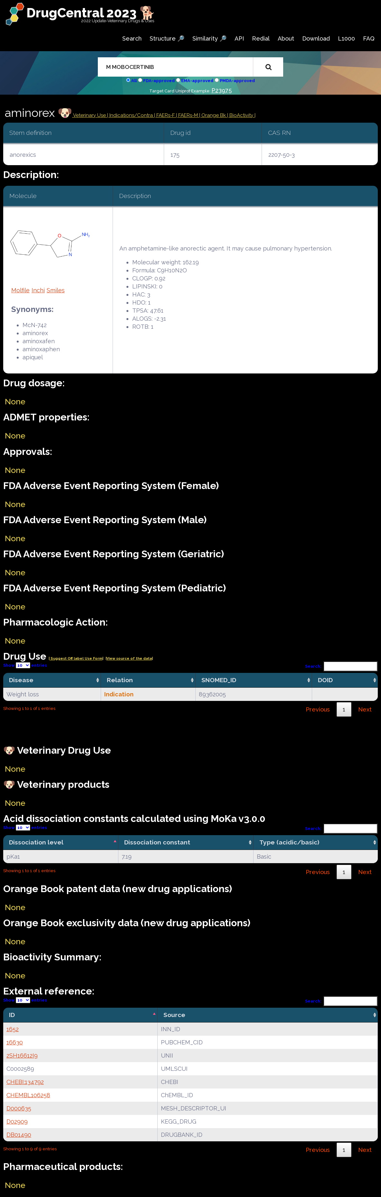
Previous (318, 709)
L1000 (346, 38)
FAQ (369, 38)
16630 (14, 1042)
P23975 (221, 90)
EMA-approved (197, 80)
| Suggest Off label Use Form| (76, 658)
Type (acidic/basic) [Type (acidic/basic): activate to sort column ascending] (289, 842)
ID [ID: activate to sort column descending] (12, 1014)
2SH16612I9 (22, 1055)
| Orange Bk (213, 115)
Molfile (20, 290)
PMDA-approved (237, 80)
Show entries (25, 665)
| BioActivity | (241, 115)
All (134, 80)
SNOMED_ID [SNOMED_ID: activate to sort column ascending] (218, 679)
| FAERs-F (165, 115)
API (239, 38)
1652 (12, 1029)
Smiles (56, 290)
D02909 (17, 1121)
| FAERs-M (187, 115)
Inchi (38, 290)
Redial (261, 38)
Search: (341, 666)
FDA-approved (159, 80)
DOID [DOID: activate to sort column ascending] (325, 679)
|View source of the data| (129, 658)
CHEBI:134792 (25, 1082)
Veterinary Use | (90, 115)
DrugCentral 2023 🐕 (90, 12)
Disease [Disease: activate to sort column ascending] (21, 679)
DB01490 (18, 1134)
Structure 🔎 (167, 38)
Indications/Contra (131, 115)
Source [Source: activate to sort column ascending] (174, 1014)
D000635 (18, 1108)
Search (132, 38)
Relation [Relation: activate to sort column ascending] (120, 679)
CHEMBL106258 (28, 1095)
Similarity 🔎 (209, 38)
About (286, 38)
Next (365, 709)
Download (316, 38)
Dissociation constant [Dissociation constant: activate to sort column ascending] (157, 842)
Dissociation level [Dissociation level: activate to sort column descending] (36, 842)
